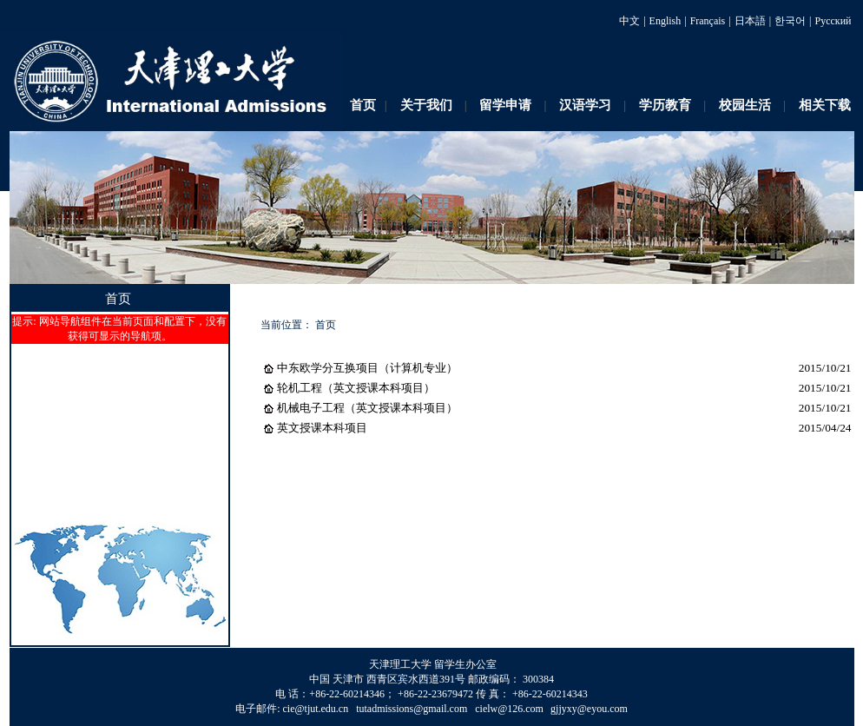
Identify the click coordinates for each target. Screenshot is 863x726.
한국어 (790, 21)
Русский (833, 21)
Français (708, 21)
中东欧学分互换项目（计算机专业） (367, 367)
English (665, 21)
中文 (629, 21)
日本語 (750, 21)
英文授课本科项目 (322, 427)
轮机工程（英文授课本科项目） (356, 387)
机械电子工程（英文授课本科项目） (367, 407)
